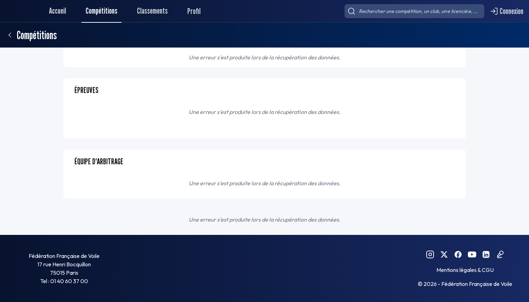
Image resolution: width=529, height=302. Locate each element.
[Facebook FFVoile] (458, 254)
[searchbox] (414, 11)
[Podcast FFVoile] (500, 254)
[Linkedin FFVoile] (486, 254)
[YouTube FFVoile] (472, 254)
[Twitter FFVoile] (444, 254)
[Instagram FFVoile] (430, 254)
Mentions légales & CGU (465, 269)
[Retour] (10, 35)
